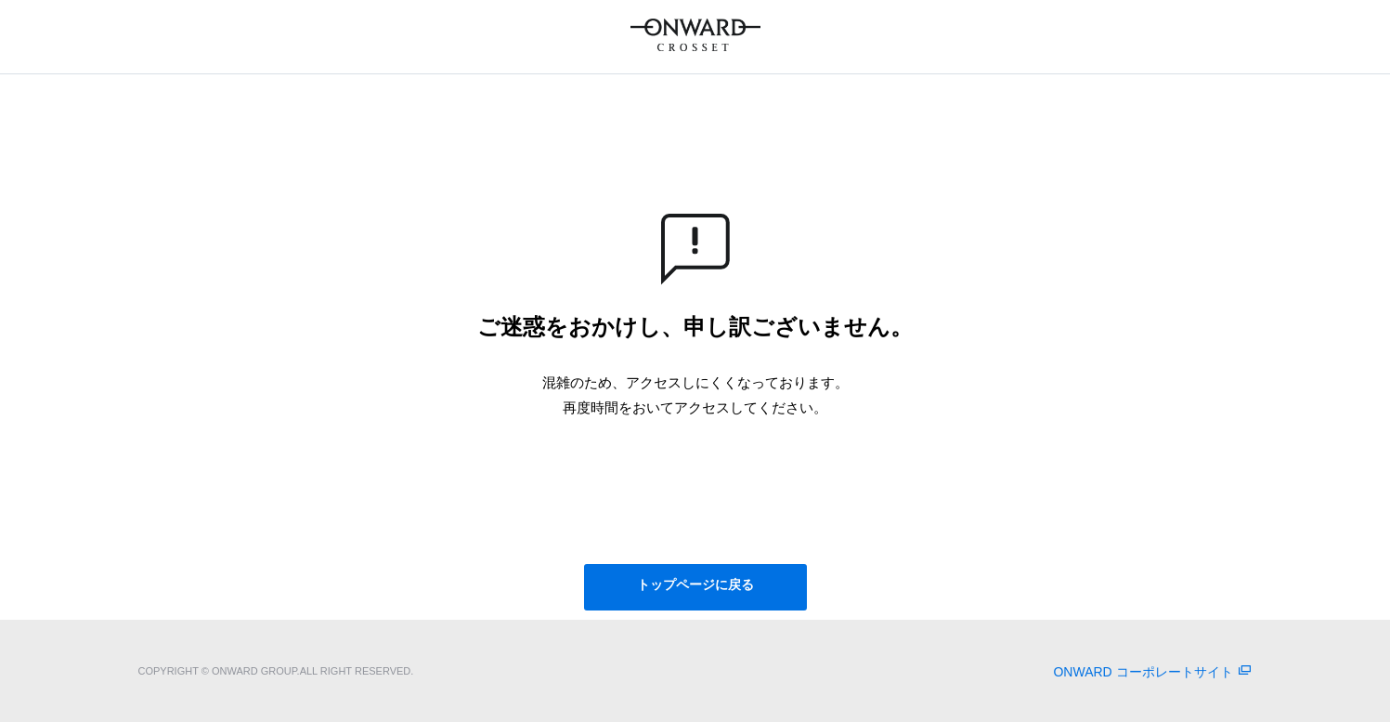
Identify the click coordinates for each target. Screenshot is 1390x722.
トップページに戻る (695, 584)
